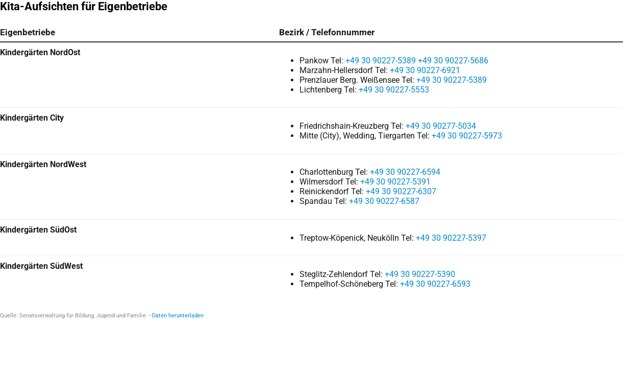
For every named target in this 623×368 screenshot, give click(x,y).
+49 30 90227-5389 (380, 60)
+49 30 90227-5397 (451, 238)
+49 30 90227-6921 (425, 70)
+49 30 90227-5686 (453, 60)
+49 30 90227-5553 (394, 90)
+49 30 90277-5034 (441, 126)
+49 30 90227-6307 (401, 191)
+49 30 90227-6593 (435, 284)
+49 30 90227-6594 (405, 172)
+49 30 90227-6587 (384, 201)
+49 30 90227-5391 (395, 182)
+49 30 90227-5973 (467, 136)
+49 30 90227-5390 (420, 274)
